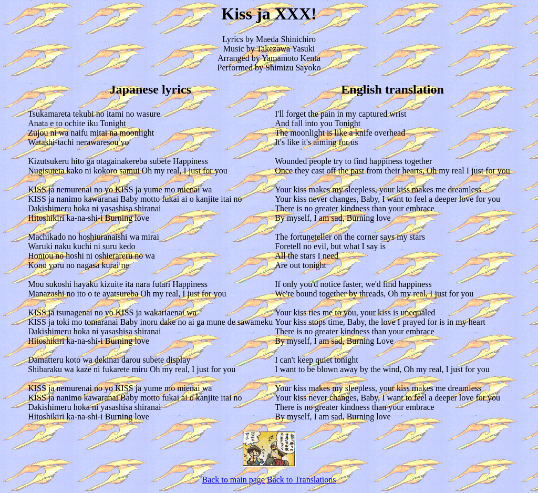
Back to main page (233, 479)
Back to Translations (301, 479)
